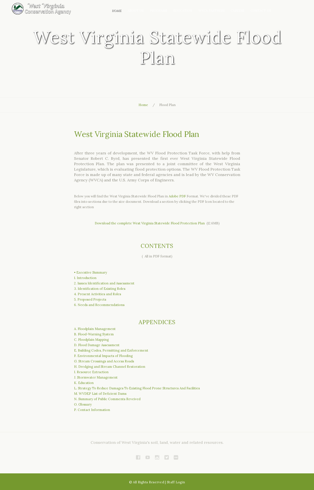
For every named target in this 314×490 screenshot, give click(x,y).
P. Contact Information (92, 410)
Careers (237, 11)
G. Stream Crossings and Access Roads (104, 361)
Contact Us (261, 11)
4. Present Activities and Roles (97, 294)
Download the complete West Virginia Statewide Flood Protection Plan (150, 223)
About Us (136, 11)
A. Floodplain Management (95, 329)
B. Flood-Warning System (94, 334)
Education (182, 11)
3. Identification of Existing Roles (99, 289)
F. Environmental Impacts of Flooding (103, 356)
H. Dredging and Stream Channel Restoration (109, 367)
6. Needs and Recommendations (99, 305)
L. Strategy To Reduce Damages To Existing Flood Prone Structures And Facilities (137, 388)
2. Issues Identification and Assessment (104, 283)
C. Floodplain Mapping (91, 340)
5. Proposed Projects (90, 299)
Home (116, 11)
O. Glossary (83, 404)
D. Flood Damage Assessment (97, 345)
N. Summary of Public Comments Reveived (107, 399)
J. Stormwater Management (96, 377)
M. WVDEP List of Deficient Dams (100, 394)
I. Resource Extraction (91, 372)
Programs (158, 11)
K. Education (84, 383)
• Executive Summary (90, 272)
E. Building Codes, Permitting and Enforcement (111, 350)
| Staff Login (175, 482)
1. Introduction (85, 278)
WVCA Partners (212, 11)
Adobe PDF (177, 196)
